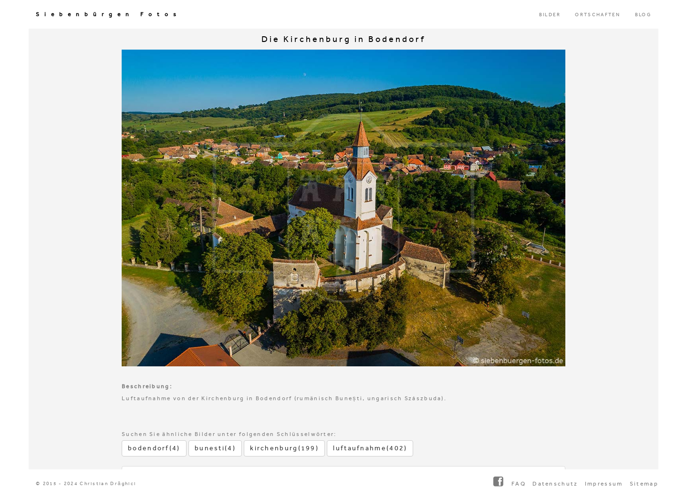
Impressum (604, 483)
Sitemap (644, 483)
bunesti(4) (215, 448)
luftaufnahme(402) (370, 448)
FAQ (518, 483)
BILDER (550, 15)
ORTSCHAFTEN (597, 15)
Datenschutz (555, 483)
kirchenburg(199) (284, 448)
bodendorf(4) (154, 448)
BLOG (643, 15)
